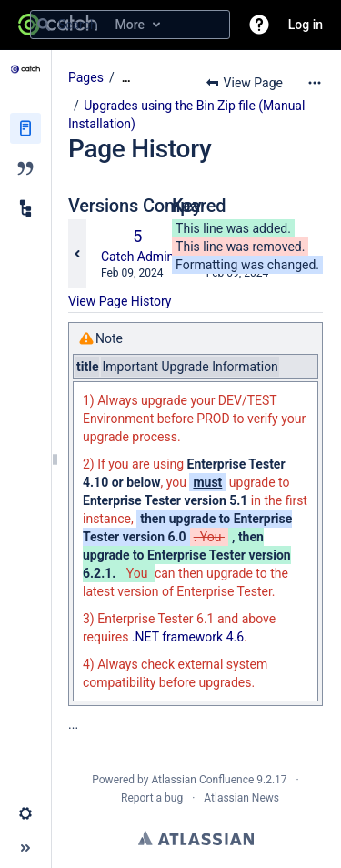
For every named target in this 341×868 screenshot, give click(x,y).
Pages (86, 77)
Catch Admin (137, 256)
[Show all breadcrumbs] (126, 78)
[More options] (314, 82)
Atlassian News (241, 798)
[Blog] (25, 168)
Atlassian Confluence (202, 779)
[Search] (43, 24)
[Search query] (130, 24)
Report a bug (152, 798)
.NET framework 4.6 (188, 637)
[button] (259, 24)
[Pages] (25, 128)
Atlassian (196, 838)
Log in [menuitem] (305, 24)
